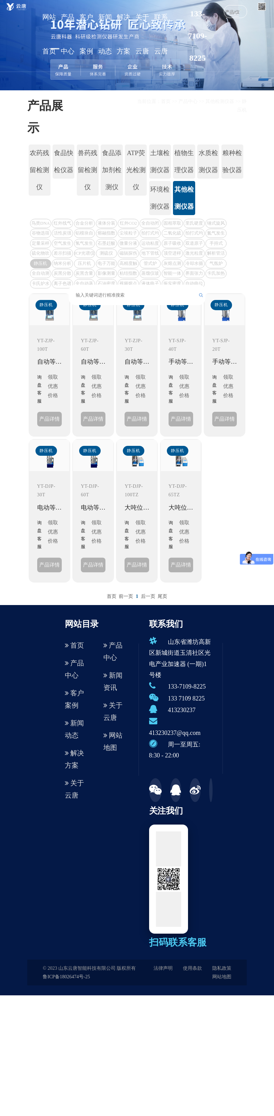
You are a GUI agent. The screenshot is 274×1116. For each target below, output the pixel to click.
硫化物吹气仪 (40, 254)
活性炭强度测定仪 (62, 234)
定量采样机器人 (40, 244)
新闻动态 (105, 34)
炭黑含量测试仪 (84, 274)
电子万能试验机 (106, 264)
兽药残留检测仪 (87, 170)
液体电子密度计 (150, 284)
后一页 (148, 596)
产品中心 (67, 34)
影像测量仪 (106, 274)
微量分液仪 (128, 244)
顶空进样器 (172, 254)
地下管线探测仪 (150, 254)
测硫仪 (106, 253)
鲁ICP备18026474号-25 (66, 976)
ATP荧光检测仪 (136, 170)
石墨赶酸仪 (106, 244)
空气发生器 (62, 244)
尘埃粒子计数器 (128, 234)
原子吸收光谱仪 (172, 244)
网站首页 (49, 34)
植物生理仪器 (184, 161)
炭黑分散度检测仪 (62, 274)
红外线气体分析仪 (62, 224)
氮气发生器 (216, 234)
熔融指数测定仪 (106, 234)
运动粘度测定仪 (150, 244)
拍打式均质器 (150, 234)
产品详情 (49, 419)
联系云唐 (161, 34)
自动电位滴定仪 (194, 284)
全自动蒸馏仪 (84, 284)
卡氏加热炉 (216, 274)
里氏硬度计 (194, 224)
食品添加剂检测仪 (111, 170)
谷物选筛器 (40, 234)
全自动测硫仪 (40, 274)
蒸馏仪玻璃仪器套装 (150, 274)
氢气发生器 (84, 244)
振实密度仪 (172, 284)
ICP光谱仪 (84, 253)
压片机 (84, 263)
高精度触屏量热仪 (128, 264)
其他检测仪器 (219, 101)
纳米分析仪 (62, 264)
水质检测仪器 (208, 161)
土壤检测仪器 (160, 161)
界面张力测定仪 (194, 274)
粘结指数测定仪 (128, 274)
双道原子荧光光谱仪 (194, 244)
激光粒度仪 (194, 254)
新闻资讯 (112, 681)
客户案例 (86, 34)
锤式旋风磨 (216, 224)
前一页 (126, 596)
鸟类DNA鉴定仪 (40, 224)
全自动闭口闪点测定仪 (150, 224)
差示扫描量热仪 (62, 254)
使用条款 (192, 968)
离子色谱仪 (62, 284)
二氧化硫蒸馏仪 (172, 234)
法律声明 (163, 968)
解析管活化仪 (216, 254)
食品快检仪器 (63, 161)
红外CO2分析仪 (128, 224)
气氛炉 (216, 263)
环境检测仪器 (160, 198)
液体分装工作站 (106, 224)
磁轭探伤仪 (128, 254)
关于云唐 (142, 34)
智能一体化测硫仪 (172, 274)
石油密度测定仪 (106, 284)
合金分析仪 (84, 224)
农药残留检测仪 (39, 170)
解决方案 (123, 34)
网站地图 (112, 741)
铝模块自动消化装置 (84, 234)
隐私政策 (221, 968)
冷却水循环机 (194, 264)
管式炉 (150, 263)
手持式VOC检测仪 (216, 244)
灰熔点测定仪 (172, 264)
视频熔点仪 (128, 284)
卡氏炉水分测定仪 (40, 284)
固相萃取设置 (172, 224)
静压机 (40, 263)
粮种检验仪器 (232, 161)
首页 (166, 101)
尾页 (162, 596)
